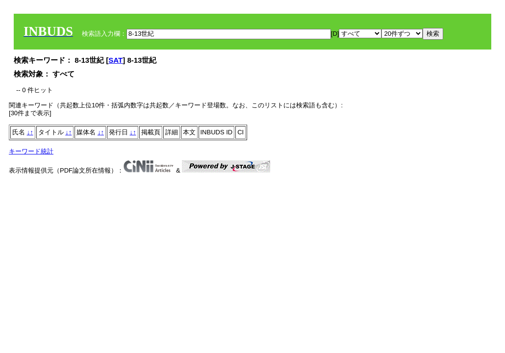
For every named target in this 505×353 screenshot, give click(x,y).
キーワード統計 (31, 151)
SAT (115, 60)
